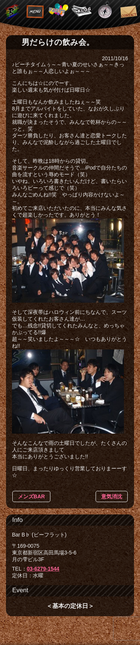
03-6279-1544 (43, 569)
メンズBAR (31, 496)
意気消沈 (111, 496)
